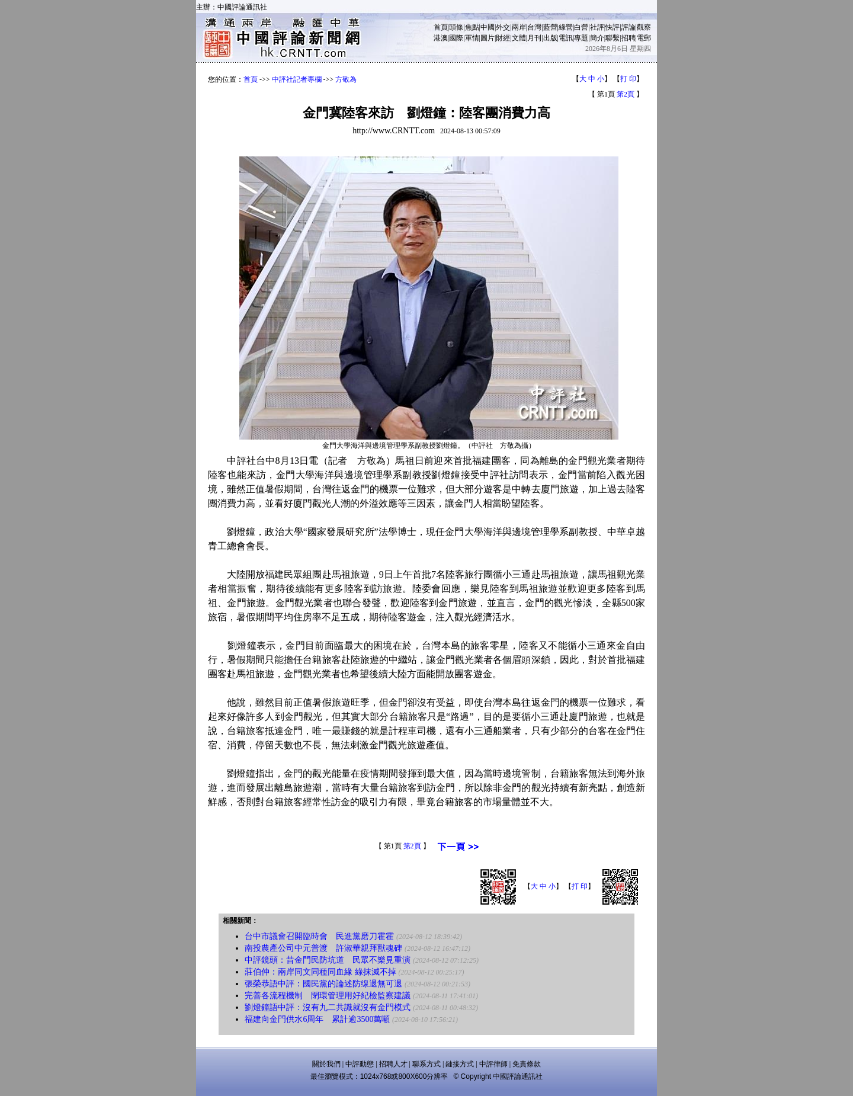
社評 (597, 27)
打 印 (628, 79)
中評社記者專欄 (297, 79)
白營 (581, 27)
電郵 (644, 38)
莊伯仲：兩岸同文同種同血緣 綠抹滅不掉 (320, 971)
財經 (503, 38)
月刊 (534, 38)
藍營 (550, 27)
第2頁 (625, 94)
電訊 (566, 38)
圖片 (487, 38)
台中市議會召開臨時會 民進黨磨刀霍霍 (319, 936)
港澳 (441, 38)
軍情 (472, 38)
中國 (487, 27)
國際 (456, 38)
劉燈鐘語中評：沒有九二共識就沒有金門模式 (328, 1007)
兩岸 (519, 27)
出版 (550, 38)
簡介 (597, 38)
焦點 (472, 27)
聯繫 (612, 38)
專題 (581, 38)
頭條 (456, 27)
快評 (612, 27)
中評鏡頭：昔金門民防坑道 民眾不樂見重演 (328, 960)
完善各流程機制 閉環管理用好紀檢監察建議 (328, 995)
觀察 (644, 27)
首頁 (441, 27)
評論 (628, 27)
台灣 (534, 27)
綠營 (566, 27)
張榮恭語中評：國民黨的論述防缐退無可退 (323, 983)
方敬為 (346, 79)
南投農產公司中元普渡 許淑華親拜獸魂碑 (323, 948)
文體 (519, 38)
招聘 (628, 38)
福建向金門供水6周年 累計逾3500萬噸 (317, 1019)
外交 (503, 27)
